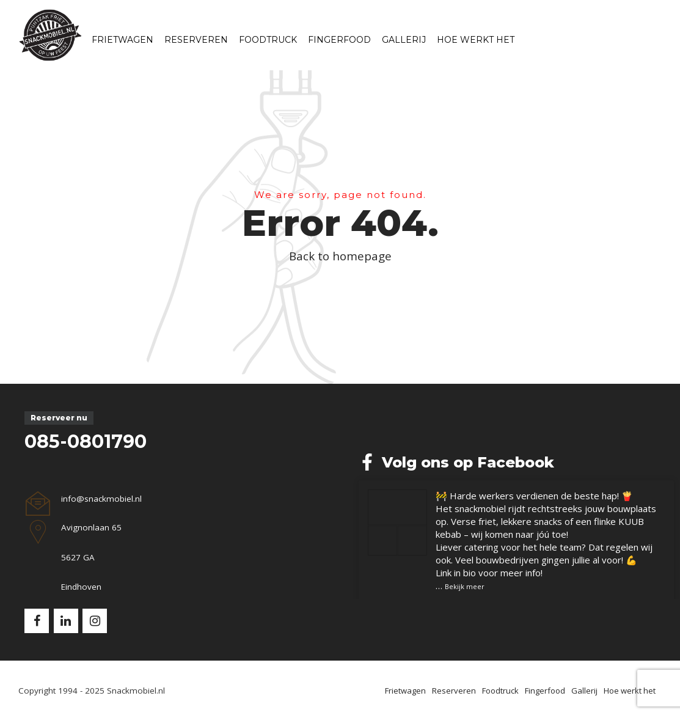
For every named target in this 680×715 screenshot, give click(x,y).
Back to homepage (340, 255)
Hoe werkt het (475, 39)
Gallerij (404, 39)
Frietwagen (122, 39)
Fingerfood (339, 39)
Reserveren (196, 39)
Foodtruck (268, 39)
